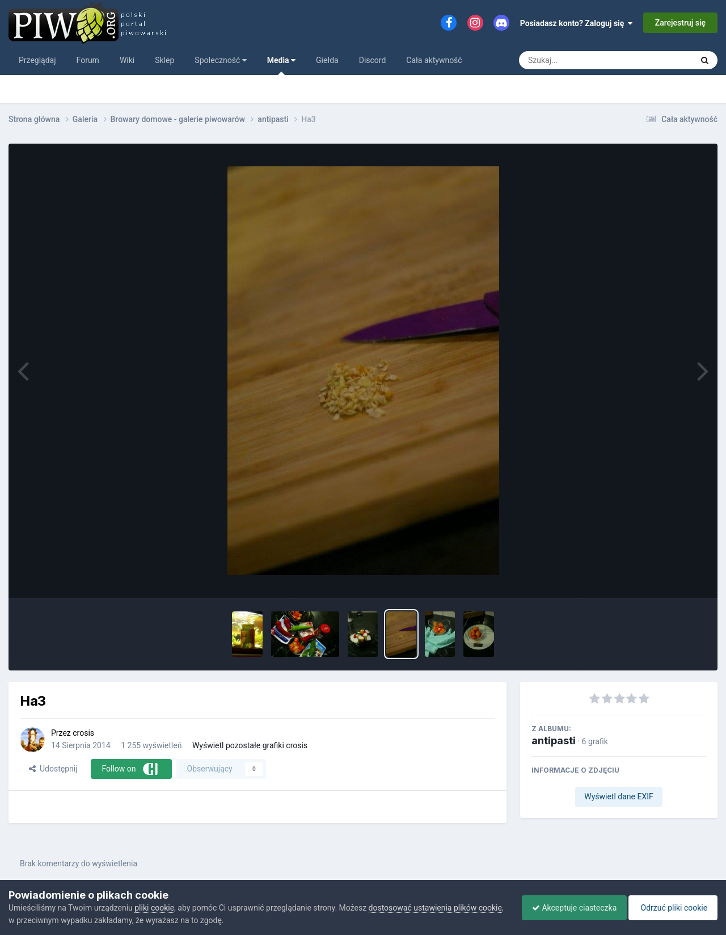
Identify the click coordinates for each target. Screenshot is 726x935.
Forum (88, 60)
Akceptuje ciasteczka (568, 907)
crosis (83, 732)
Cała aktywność (434, 60)
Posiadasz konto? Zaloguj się (576, 23)
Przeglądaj (37, 60)
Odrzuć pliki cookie (671, 907)
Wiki (127, 60)
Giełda (327, 60)
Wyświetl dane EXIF (618, 796)
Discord (372, 60)
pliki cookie (154, 907)
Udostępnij (53, 768)
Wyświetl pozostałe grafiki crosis (249, 745)
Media (281, 65)
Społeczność (220, 60)
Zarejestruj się (680, 22)
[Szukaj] (594, 60)
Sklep (164, 60)
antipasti (553, 741)
